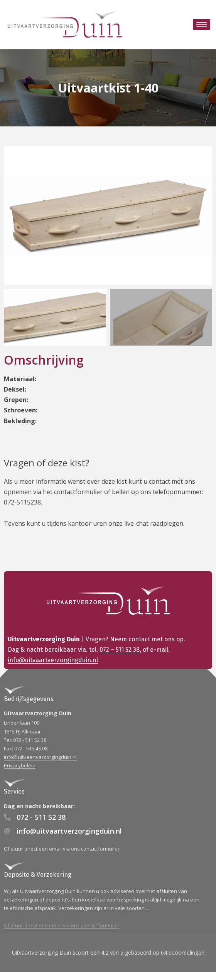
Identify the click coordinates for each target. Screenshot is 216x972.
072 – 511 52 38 (120, 649)
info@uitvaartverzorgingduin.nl (53, 660)
